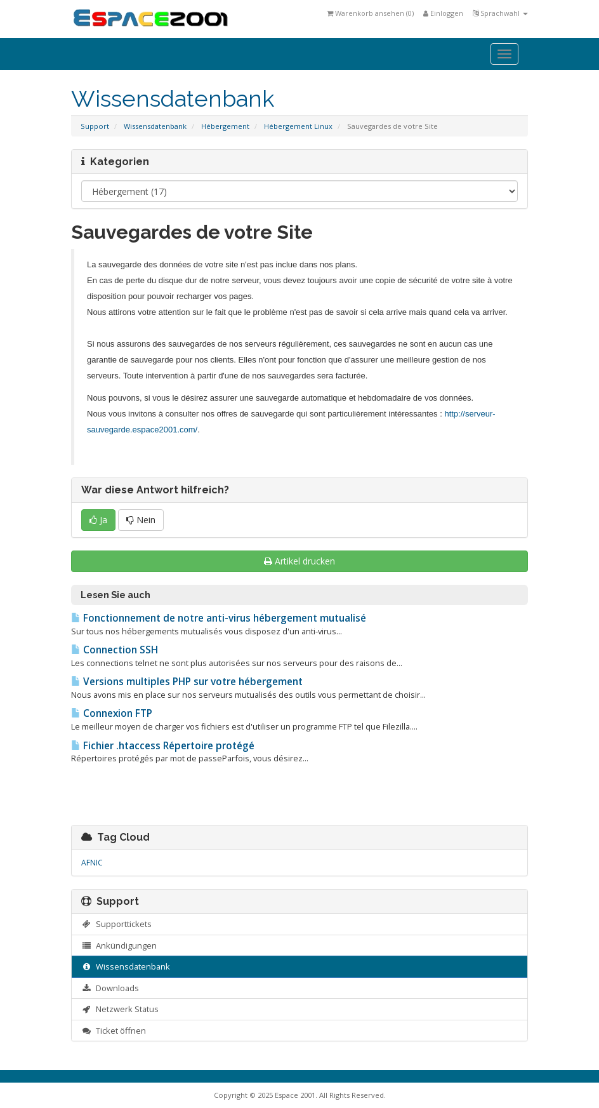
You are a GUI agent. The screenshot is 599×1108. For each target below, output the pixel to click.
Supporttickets (116, 924)
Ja (98, 520)
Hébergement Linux (298, 126)
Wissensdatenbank (155, 126)
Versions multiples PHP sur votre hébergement (187, 681)
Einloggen (443, 13)
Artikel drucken (299, 561)
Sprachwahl (500, 13)
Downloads (110, 988)
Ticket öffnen (113, 1030)
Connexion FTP (111, 713)
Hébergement (225, 126)
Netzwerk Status (120, 1009)
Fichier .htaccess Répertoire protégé (162, 745)
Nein (140, 520)
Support (95, 126)
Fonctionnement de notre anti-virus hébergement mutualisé (218, 618)
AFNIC (92, 862)
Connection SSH (114, 650)
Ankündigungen (119, 945)
